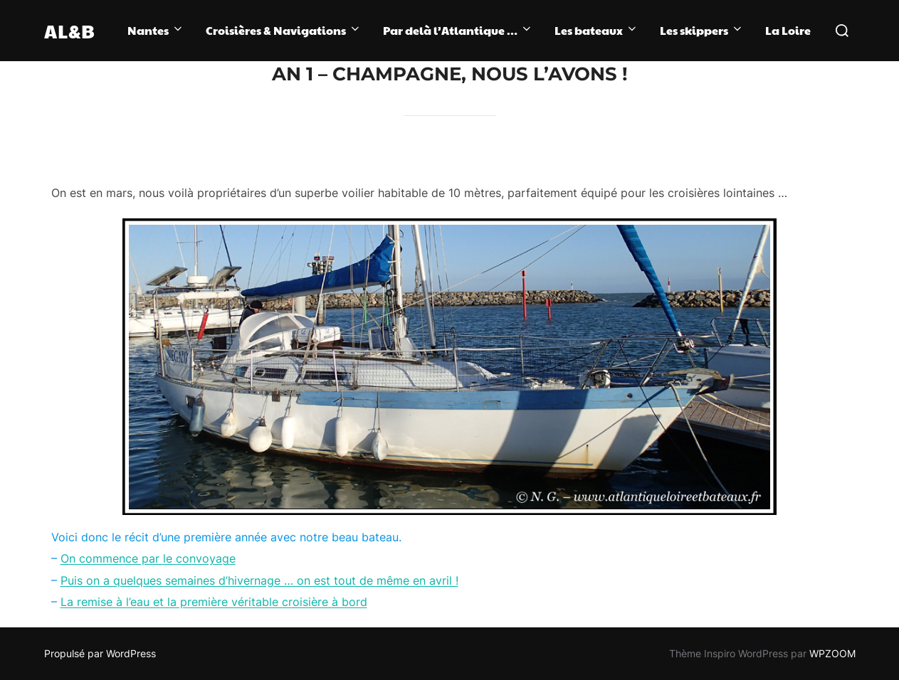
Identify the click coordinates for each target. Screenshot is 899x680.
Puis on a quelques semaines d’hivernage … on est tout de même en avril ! (259, 580)
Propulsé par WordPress (100, 653)
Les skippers (702, 30)
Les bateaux (596, 30)
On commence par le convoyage (148, 558)
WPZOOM (832, 653)
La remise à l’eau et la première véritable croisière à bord (214, 602)
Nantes (155, 30)
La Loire (788, 30)
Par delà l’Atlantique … (458, 30)
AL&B (69, 30)
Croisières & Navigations (284, 30)
